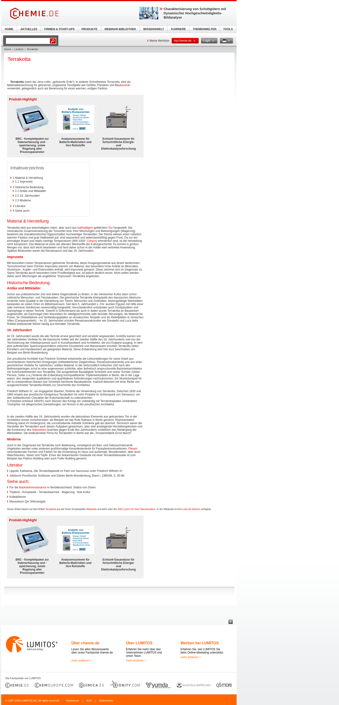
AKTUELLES (28, 29)
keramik (125, 85)
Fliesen (132, 448)
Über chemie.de (85, 643)
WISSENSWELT (153, 29)
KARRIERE (178, 29)
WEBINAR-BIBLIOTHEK (120, 29)
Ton (110, 227)
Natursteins (39, 429)
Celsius (91, 241)
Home (7, 49)
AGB (89, 700)
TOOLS (228, 29)
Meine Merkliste (159, 40)
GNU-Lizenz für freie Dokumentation (137, 509)
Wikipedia (91, 509)
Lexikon (18, 49)
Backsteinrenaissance (33, 487)
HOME (9, 29)
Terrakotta (50, 509)
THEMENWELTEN (204, 29)
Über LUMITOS (139, 643)
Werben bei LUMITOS (200, 643)
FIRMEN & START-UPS (59, 29)
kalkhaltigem (85, 227)
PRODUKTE (89, 29)
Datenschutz (106, 700)
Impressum (72, 700)
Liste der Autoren (191, 509)
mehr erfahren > (81, 660)
